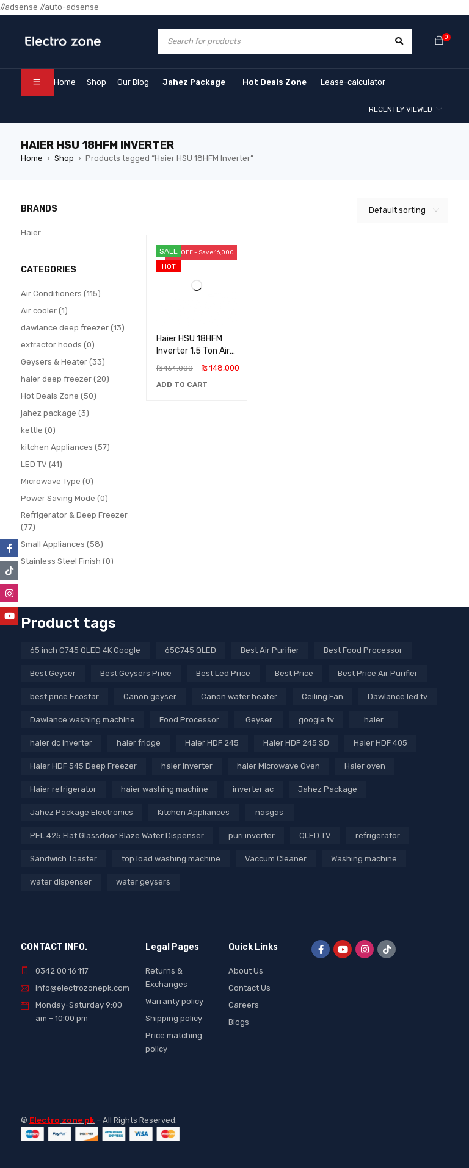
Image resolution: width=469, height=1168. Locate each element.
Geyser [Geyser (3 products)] (258, 719)
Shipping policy (173, 1018)
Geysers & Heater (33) (63, 361)
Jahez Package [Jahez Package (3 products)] (327, 789)
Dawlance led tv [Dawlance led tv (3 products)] (397, 696)
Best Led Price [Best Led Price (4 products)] (223, 673)
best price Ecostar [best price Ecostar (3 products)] (64, 696)
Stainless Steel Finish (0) (67, 561)
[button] (182, 385)
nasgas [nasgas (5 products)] (269, 812)
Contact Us (249, 987)
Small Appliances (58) (62, 544)
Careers (243, 1005)
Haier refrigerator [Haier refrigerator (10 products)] (63, 789)
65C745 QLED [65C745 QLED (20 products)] (190, 650)
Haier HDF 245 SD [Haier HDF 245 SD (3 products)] (296, 742)
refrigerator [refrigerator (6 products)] (377, 835)
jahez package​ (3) (55, 413)
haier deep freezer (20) (65, 378)
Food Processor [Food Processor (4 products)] (189, 719)
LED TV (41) (41, 464)
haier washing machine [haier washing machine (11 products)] (164, 789)
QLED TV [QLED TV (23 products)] (315, 835)
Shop (64, 158)
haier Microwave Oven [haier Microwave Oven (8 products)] (278, 766)
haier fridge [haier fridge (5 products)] (139, 742)
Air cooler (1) (44, 310)
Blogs (238, 1022)
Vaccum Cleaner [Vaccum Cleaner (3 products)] (276, 858)
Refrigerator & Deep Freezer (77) (74, 521)
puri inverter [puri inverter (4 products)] (251, 835)
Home (32, 158)
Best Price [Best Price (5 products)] (294, 673)
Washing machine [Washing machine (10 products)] (364, 858)
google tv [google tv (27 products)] (316, 719)
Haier (31, 232)
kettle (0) (38, 430)
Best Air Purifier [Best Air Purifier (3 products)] (270, 650)
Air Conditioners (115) (61, 293)
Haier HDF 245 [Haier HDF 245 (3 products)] (212, 742)
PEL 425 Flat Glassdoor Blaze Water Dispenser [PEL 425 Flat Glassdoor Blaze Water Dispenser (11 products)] (117, 835)
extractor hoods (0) (58, 344)
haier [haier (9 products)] (374, 719)
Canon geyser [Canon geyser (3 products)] (149, 696)
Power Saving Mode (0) (64, 498)
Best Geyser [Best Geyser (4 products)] (53, 673)
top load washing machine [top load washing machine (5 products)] (171, 858)
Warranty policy (174, 1001)
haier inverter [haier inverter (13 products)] (187, 766)
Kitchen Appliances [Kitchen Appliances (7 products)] (194, 812)
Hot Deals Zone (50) (58, 396)
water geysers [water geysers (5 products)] (143, 881)
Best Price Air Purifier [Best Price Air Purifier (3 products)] (378, 673)
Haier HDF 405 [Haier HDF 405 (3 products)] (380, 742)
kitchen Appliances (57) (65, 447)
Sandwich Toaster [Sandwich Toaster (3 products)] (63, 858)
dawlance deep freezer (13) (73, 327)
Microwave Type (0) (57, 481)
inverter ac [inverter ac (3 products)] (253, 789)
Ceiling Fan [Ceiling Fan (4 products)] (322, 696)
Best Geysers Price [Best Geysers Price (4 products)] (136, 673)
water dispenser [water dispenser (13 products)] (61, 881)
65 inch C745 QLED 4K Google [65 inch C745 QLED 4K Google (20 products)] (85, 650)
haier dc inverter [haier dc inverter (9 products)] (61, 742)
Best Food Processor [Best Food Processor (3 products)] (363, 650)
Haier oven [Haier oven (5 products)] (364, 766)
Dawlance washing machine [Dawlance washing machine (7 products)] (82, 719)
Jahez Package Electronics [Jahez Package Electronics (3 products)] (81, 812)
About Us (245, 970)
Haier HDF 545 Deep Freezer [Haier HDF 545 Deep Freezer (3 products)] (83, 766)
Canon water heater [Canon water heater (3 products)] (239, 696)
